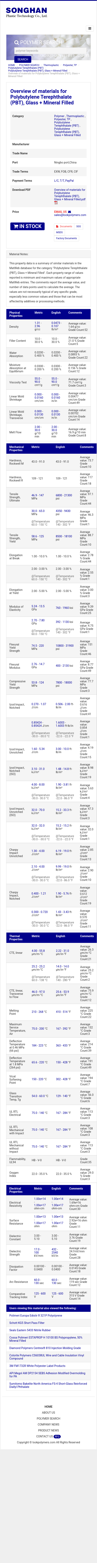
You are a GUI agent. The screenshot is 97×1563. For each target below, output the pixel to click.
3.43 (66, 912)
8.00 (41, 784)
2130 (66, 665)
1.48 (58, 769)
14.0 (58, 966)
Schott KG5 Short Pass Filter (26, 1322)
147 (41, 495)
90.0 (37, 381)
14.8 (66, 769)
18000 (68, 682)
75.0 (34, 1028)
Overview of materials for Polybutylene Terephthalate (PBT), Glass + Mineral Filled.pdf (69, 194)
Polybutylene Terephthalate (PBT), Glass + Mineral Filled (37, 70)
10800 (60, 645)
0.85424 (36, 722)
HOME (11, 65)
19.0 (66, 851)
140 (65, 1096)
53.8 (34, 682)
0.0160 (39, 397)
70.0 (41, 810)
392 (58, 621)
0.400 (34, 893)
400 (58, 665)
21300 (68, 495)
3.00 (58, 748)
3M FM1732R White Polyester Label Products (37, 1365)
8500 (59, 536)
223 (41, 1045)
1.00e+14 (40, 1198)
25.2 (34, 966)
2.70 (34, 620)
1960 (66, 607)
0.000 (38, 394)
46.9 (34, 495)
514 (65, 1011)
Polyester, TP (70, 65)
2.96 (37, 326)
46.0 (34, 991)
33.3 (66, 810)
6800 (59, 495)
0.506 (59, 704)
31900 (69, 645)
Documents (64, 226)
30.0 (37, 430)
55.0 (37, 378)
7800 (59, 682)
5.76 (66, 893)
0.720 (44, 912)
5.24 (34, 606)
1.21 (43, 893)
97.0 (42, 991)
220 (41, 645)
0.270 (34, 704)
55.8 (42, 950)
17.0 (36, 1249)
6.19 (58, 851)
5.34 (41, 748)
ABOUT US (48, 1412)
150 (58, 1062)
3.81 (66, 784)
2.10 (34, 866)
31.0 (41, 769)
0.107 (54, 326)
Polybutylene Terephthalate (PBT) (26, 68)
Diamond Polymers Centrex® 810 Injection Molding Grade (45, 1348)
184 (34, 1045)
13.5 (41, 606)
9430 (67, 511)
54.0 (34, 1096)
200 (41, 1028)
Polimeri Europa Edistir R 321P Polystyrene (35, 1315)
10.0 (66, 748)
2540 (55, 1252)
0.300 (34, 912)
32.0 (34, 810)
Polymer (59, 116)
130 (36, 1283)
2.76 (34, 664)
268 (41, 1011)
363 (58, 1045)
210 (34, 1011)
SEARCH (23, 59)
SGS (78, 226)
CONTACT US (48, 1436)
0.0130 (39, 414)
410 (58, 1011)
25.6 (58, 991)
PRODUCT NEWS (48, 1430)
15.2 (58, 810)
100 (36, 1252)
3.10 (34, 769)
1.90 (58, 784)
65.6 (34, 1062)
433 (65, 1045)
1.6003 (60, 722)
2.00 (37, 427)
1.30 (34, 851)
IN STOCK (27, 226)
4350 (59, 511)
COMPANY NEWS (48, 1424)
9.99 (58, 866)
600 (43, 1293)
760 (58, 607)
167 (58, 1028)
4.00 (34, 784)
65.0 (41, 511)
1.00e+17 (40, 1205)
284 (65, 1112)
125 (41, 536)
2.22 (58, 950)
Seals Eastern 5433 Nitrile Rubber (30, 1330)
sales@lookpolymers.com (70, 215)
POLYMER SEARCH (29, 65)
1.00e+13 (40, 1216)
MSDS (59, 232)
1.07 (43, 704)
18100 (68, 536)
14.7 (41, 664)
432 (54, 1249)
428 (65, 1062)
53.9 (66, 991)
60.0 (42, 1096)
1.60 (34, 748)
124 (41, 682)
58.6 (34, 536)
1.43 (58, 912)
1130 (66, 621)
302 (58, 1079)
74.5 (34, 645)
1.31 (37, 323)
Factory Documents (66, 238)
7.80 (41, 620)
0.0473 (55, 323)
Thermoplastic (51, 65)
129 (58, 1096)
